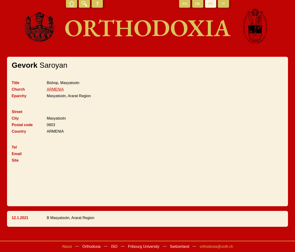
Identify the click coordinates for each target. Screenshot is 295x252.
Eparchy (19, 96)
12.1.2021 (20, 218)
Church (18, 89)
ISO (114, 246)
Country (19, 131)
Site (15, 160)
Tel (14, 147)
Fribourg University (143, 246)
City (15, 118)
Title (15, 83)
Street (17, 112)
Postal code (22, 125)
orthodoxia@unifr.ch (216, 246)
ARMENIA (55, 89)
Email (17, 154)
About (67, 246)
